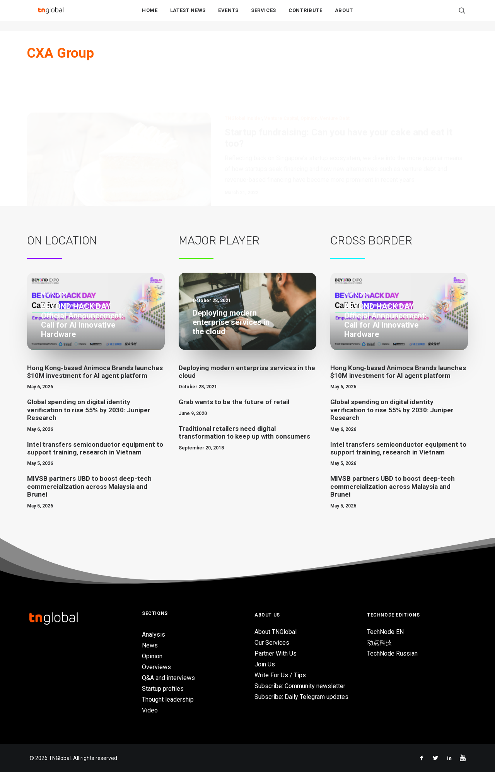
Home (150, 16)
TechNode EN (385, 631)
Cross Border (371, 240)
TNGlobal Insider (243, 81)
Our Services (271, 642)
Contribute (305, 16)
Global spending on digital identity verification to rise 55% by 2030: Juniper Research (88, 410)
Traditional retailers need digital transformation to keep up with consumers (244, 432)
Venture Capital (281, 81)
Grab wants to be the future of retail (234, 402)
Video (150, 710)
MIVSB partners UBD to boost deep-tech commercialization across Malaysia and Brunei (89, 486)
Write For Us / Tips (280, 675)
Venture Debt (335, 81)
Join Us (264, 664)
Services (263, 16)
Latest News (188, 16)
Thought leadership (168, 699)
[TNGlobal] (50, 15)
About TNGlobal (275, 631)
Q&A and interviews (168, 677)
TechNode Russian (392, 653)
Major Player (219, 240)
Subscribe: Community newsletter (299, 686)
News (150, 645)
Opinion (308, 81)
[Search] (462, 16)
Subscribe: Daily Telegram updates (301, 696)
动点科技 (379, 642)
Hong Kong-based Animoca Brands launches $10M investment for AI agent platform (95, 371)
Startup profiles (163, 688)
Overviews (156, 667)
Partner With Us (275, 653)
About (344, 16)
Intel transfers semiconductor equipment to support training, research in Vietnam (95, 448)
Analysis (153, 634)
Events (228, 16)
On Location (62, 240)
